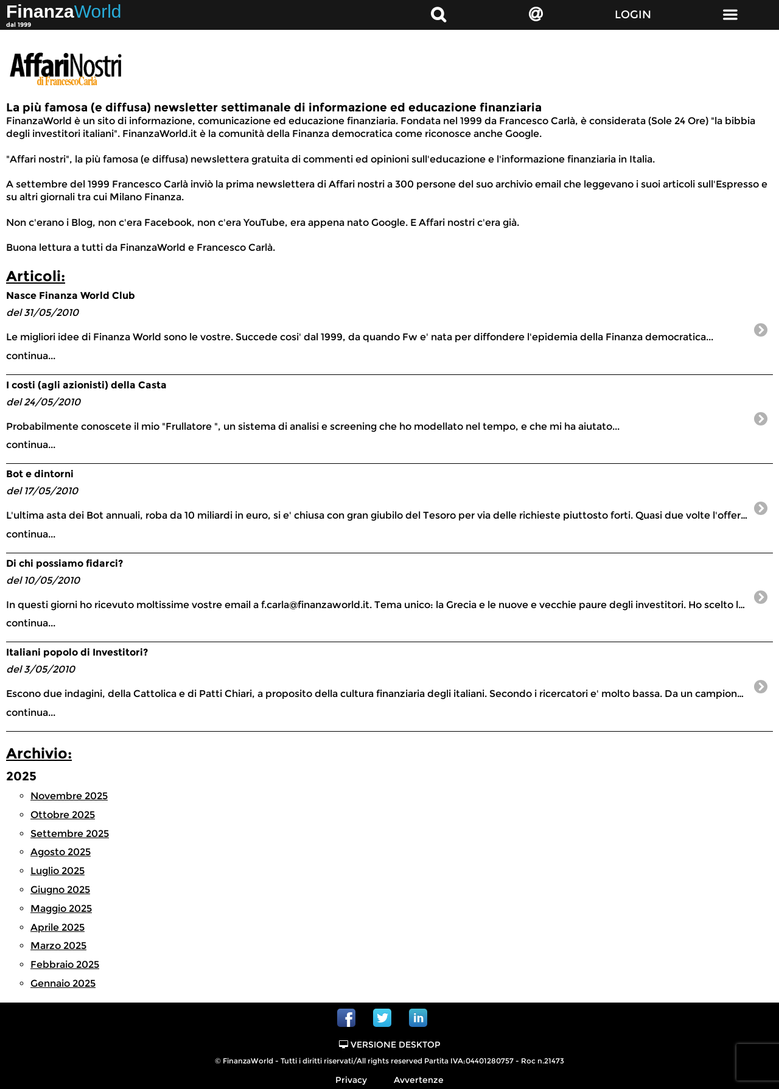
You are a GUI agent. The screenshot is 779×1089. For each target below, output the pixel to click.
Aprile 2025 (57, 927)
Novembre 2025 (69, 796)
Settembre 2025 (69, 833)
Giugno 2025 (60, 889)
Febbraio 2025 (64, 964)
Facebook (346, 1018)
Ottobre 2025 (62, 815)
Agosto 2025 (60, 852)
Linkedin (418, 1018)
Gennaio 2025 (63, 983)
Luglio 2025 (57, 871)
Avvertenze (419, 1079)
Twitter (382, 1018)
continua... (377, 325)
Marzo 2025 (58, 945)
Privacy (351, 1079)
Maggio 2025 (61, 908)
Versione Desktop (390, 1044)
